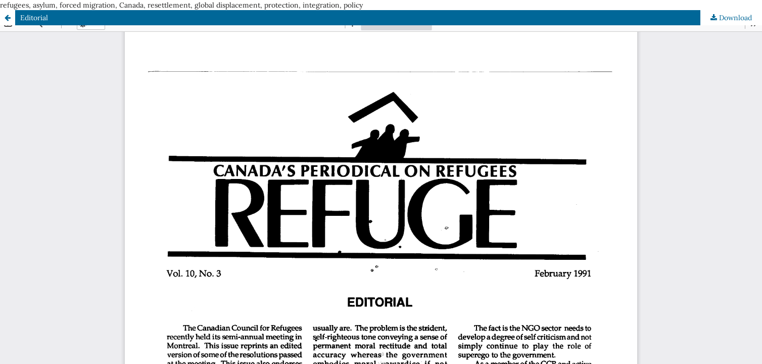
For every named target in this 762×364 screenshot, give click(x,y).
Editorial (34, 17)
